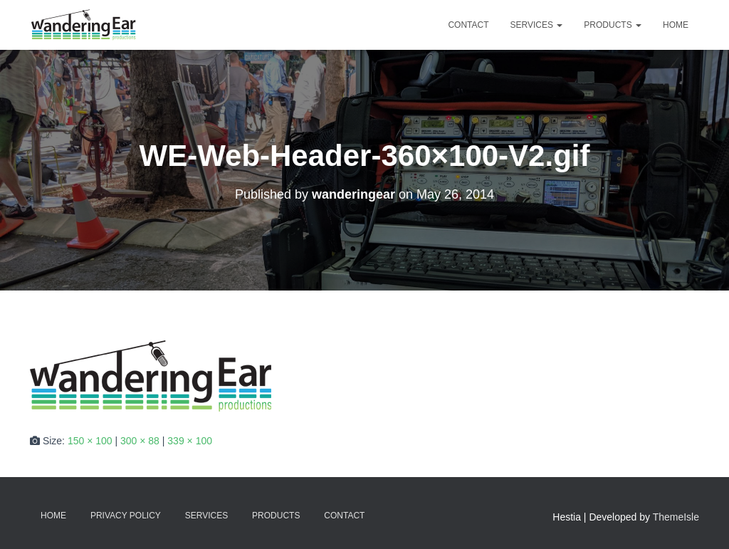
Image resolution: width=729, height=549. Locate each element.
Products (612, 25)
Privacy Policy (125, 516)
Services (536, 25)
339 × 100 (189, 440)
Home (675, 25)
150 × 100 (90, 440)
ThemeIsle (676, 517)
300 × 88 (139, 440)
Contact (468, 25)
